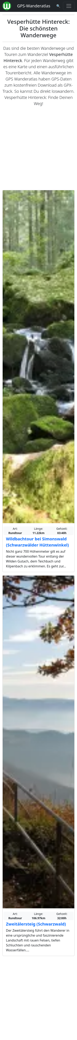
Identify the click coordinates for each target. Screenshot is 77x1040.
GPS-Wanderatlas (33, 6)
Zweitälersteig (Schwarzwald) (36, 924)
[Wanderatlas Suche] (58, 5)
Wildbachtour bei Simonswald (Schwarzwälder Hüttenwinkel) (37, 542)
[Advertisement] (38, 148)
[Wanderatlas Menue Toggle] (69, 6)
